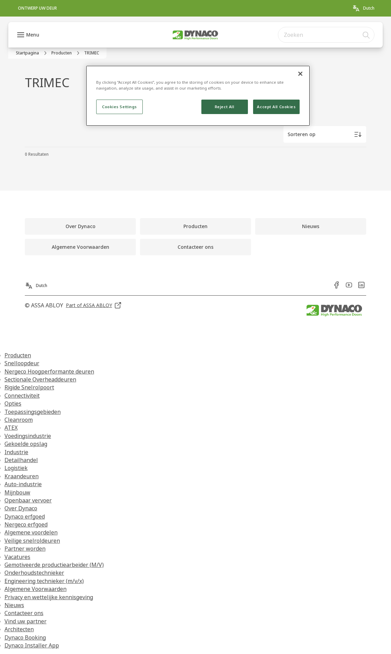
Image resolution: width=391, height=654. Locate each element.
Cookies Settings (119, 106)
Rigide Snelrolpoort (29, 387)
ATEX (11, 427)
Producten (17, 355)
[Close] (300, 73)
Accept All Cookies (276, 106)
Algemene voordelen (31, 532)
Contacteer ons (23, 613)
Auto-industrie (23, 484)
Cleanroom (18, 419)
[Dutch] (363, 8)
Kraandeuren (21, 476)
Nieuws (14, 605)
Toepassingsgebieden (32, 412)
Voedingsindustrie (27, 436)
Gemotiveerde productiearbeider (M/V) (54, 565)
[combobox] (326, 35)
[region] (198, 95)
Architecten (19, 629)
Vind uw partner (25, 621)
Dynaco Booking (25, 637)
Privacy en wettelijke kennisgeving (48, 597)
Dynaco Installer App (31, 645)
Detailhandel (21, 460)
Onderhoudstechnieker (34, 572)
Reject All (224, 106)
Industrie (16, 452)
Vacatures (17, 557)
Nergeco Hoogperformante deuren (49, 371)
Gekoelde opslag (25, 444)
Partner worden (25, 548)
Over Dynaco (20, 508)
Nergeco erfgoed (26, 524)
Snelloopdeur (21, 363)
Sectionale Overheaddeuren (40, 379)
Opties (12, 403)
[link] (37, 8)
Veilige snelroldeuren (32, 540)
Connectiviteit (22, 395)
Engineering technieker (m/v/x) (44, 581)
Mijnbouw (17, 492)
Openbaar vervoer (28, 500)
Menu (32, 34)
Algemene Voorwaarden (35, 589)
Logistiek (16, 468)
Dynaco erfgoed (24, 516)
